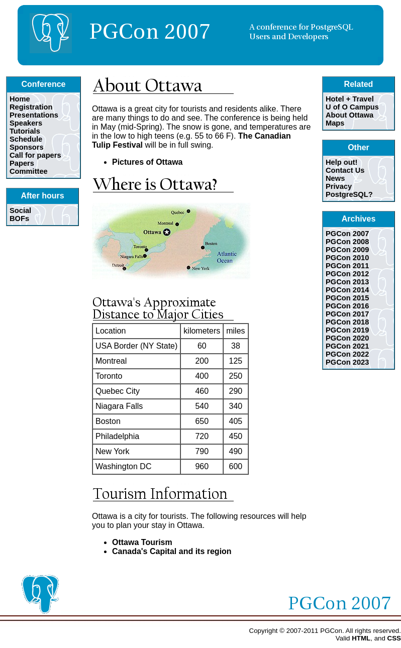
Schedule (26, 139)
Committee (29, 171)
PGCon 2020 (347, 338)
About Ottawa (349, 115)
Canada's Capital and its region (172, 551)
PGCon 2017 (347, 314)
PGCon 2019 (347, 330)
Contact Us (345, 170)
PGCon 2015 (347, 298)
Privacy (339, 186)
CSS (394, 638)
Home (20, 99)
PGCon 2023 (347, 362)
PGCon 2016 (347, 306)
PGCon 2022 (347, 354)
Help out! (342, 162)
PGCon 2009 (347, 250)
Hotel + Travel (350, 99)
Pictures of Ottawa (147, 162)
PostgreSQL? (349, 194)
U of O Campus (352, 107)
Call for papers (35, 155)
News (335, 178)
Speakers (26, 123)
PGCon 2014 (347, 290)
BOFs (19, 218)
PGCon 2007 (347, 234)
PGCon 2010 (347, 258)
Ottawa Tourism (142, 542)
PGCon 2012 (347, 274)
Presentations (34, 115)
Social (20, 210)
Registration (31, 107)
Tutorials (25, 131)
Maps (335, 123)
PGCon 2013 (347, 282)
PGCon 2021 (347, 346)
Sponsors (27, 147)
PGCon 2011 (347, 266)
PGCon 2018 (347, 322)
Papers (22, 163)
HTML (361, 638)
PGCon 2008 (347, 242)
